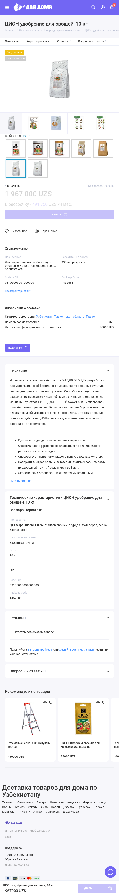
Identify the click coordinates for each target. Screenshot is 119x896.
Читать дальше (20, 481)
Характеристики (37, 41)
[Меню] (7, 7)
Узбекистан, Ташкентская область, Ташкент (67, 316)
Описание (12, 41)
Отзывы (64, 41)
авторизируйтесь (40, 649)
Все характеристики (18, 291)
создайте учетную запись (76, 649)
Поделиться (17, 347)
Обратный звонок (16, 859)
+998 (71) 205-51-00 (19, 855)
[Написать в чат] (110, 872)
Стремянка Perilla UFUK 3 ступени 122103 (29, 744)
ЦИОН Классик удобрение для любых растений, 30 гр (80, 744)
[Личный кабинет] (102, 7)
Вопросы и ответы (92, 41)
